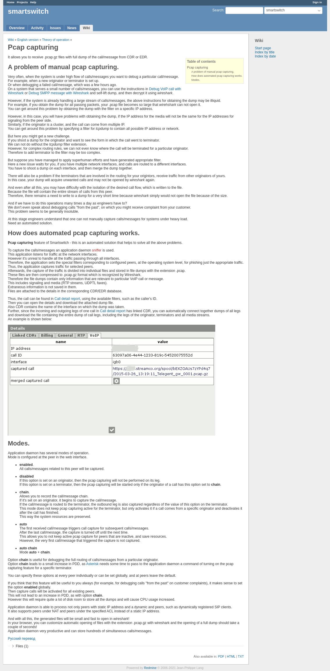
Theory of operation (55, 39)
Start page (263, 48)
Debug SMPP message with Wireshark (59, 93)
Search (217, 10)
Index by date (265, 56)
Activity (37, 28)
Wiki (86, 28)
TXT (241, 656)
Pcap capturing (197, 67)
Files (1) (22, 646)
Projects (22, 2)
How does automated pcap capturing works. (216, 75)
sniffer (96, 250)
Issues (55, 28)
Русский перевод (21, 639)
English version (27, 39)
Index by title (264, 52)
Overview (16, 28)
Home (11, 2)
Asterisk (92, 564)
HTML (231, 656)
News (71, 28)
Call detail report (67, 299)
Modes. (195, 79)
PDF (221, 656)
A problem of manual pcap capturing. (212, 71)
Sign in (317, 2)
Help (33, 2)
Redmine (150, 668)
